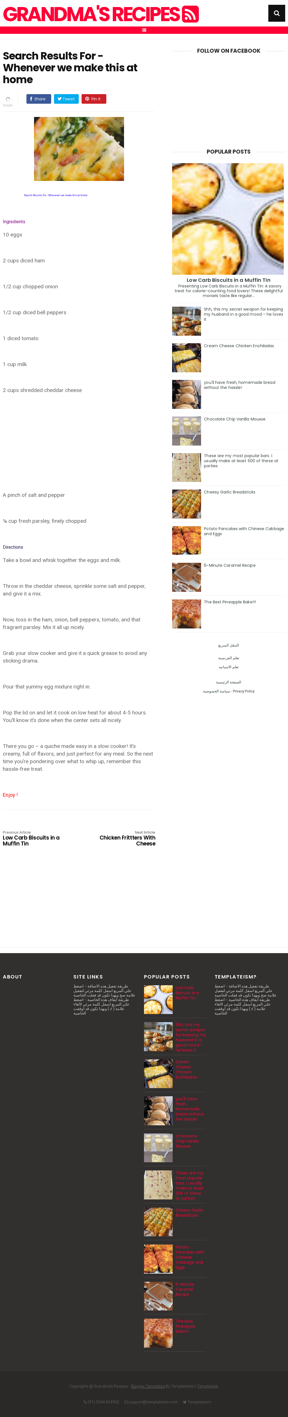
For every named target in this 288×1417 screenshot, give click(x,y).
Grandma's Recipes (100, 14)
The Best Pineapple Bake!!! (230, 602)
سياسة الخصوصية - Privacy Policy (229, 691)
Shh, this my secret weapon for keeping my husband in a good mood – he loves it (243, 314)
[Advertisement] (79, 446)
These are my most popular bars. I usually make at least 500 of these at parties (241, 461)
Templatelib (207, 1386)
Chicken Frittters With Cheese (124, 838)
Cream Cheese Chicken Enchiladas (239, 346)
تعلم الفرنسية (228, 658)
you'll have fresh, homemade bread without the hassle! (239, 385)
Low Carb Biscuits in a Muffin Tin (33, 838)
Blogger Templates (148, 1386)
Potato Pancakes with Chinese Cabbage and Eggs (244, 531)
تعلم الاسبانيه (229, 667)
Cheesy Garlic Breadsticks (229, 492)
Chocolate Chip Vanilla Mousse (235, 419)
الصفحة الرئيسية (228, 682)
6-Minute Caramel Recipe (229, 565)
